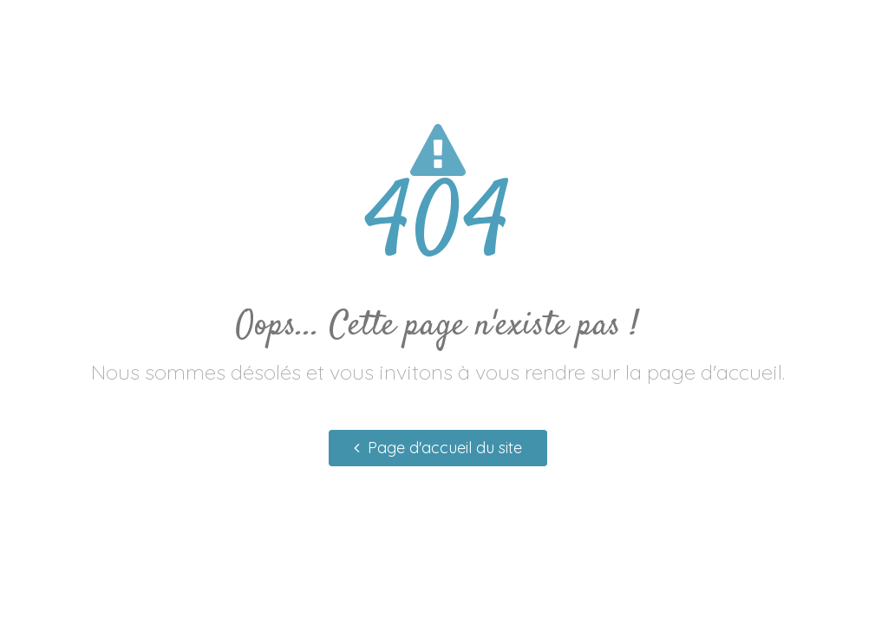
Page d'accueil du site (438, 448)
